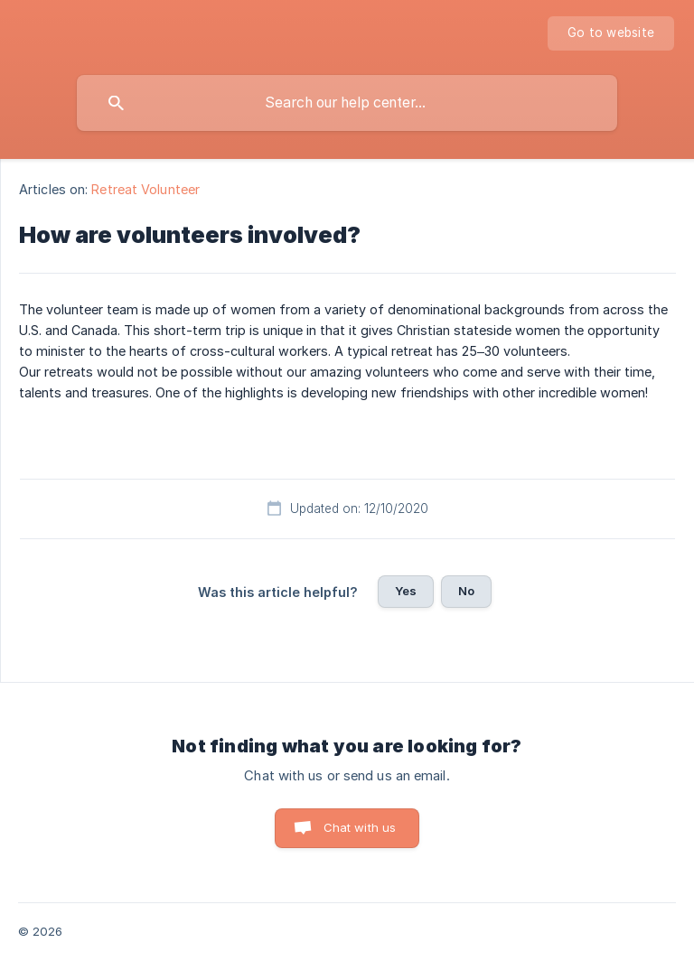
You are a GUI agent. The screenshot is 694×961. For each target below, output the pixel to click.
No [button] (466, 590)
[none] (611, 33)
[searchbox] (347, 103)
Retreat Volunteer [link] (145, 189)
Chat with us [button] (360, 827)
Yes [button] (406, 590)
